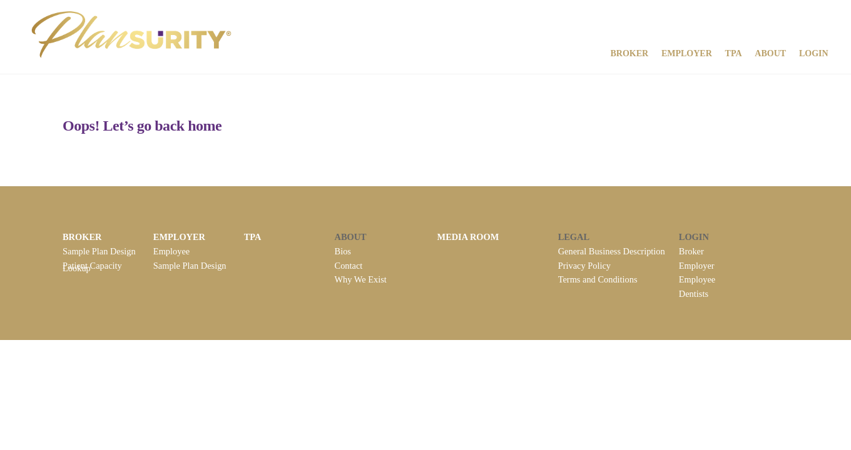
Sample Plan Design (99, 251)
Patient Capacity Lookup (92, 267)
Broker (629, 53)
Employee (171, 251)
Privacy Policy (584, 266)
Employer (686, 53)
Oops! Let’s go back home (142, 126)
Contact (349, 266)
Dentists (693, 294)
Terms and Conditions (598, 279)
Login (813, 53)
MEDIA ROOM (468, 237)
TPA (733, 53)
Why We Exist (361, 279)
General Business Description (611, 251)
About (770, 53)
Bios (343, 251)
